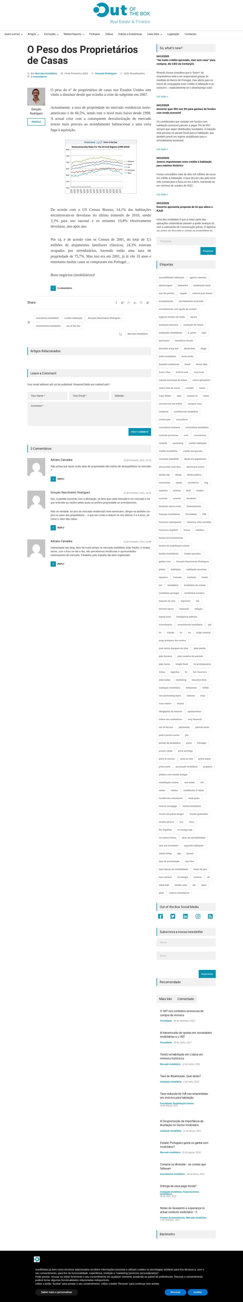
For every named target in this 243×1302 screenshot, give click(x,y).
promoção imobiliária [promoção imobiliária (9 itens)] (186, 766)
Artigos (32, 34)
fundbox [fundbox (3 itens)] (200, 530)
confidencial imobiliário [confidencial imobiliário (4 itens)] (186, 411)
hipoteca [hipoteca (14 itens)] (163, 577)
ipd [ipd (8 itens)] (209, 624)
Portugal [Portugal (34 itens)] (201, 743)
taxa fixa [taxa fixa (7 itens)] (189, 861)
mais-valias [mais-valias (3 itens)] (164, 680)
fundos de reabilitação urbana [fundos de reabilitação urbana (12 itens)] (174, 546)
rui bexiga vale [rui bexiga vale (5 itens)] (184, 830)
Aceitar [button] (197, 1292)
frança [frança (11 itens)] (187, 530)
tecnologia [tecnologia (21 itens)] (182, 877)
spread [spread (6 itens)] (189, 853)
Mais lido (165, 999)
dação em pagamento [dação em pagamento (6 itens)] (195, 459)
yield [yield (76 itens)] (161, 893)
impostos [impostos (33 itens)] (185, 601)
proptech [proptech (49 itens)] (207, 766)
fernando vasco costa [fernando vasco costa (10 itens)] (170, 506)
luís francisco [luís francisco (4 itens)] (200, 672)
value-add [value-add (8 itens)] (164, 885)
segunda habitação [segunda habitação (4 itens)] (194, 845)
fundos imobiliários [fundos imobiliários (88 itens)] (169, 553)
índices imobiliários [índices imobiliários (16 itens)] (179, 893)
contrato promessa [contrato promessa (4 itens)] (168, 435)
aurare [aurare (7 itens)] (193, 317)
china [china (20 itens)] (206, 396)
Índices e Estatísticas (130, 34)
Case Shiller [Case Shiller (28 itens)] (165, 396)
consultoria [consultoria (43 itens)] (182, 419)
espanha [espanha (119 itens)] (163, 490)
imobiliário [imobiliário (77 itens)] (172, 585)
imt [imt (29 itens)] (197, 601)
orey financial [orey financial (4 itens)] (195, 719)
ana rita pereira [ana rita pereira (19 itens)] (166, 293)
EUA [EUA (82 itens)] (188, 490)
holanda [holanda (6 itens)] (177, 577)
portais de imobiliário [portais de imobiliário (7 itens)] (170, 743)
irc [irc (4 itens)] (160, 632)
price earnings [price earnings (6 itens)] (185, 751)
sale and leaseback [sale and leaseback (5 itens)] (168, 845)
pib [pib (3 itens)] (186, 735)
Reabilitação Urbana (183, 1103)
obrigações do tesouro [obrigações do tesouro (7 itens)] (170, 711)
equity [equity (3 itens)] (179, 482)
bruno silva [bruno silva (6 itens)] (164, 372)
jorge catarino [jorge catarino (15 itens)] (203, 632)
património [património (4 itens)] (184, 727)
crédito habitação (73, 318)
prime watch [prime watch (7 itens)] (204, 759)
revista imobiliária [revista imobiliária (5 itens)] (192, 806)
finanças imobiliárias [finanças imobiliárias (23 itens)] (169, 514)
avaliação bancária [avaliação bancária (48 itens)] (168, 325)
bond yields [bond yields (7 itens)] (187, 356)
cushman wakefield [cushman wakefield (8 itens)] (169, 459)
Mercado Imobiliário (46, 73)
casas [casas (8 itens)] (202, 388)
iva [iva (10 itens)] (189, 632)
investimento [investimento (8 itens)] (165, 624)
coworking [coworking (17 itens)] (177, 443)
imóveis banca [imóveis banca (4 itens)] (166, 609)
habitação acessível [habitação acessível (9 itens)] (196, 569)
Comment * (89, 414)
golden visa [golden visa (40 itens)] (165, 561)
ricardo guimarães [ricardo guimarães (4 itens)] (198, 814)
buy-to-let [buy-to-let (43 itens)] (199, 372)
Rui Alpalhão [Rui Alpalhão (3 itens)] (165, 830)
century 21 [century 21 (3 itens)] (192, 396)
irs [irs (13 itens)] (181, 632)
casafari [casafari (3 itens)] (190, 388)
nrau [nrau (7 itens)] (202, 695)
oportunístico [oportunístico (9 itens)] (194, 711)
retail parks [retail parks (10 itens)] (194, 798)
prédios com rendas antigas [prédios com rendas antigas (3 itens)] (173, 774)
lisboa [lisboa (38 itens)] (162, 672)
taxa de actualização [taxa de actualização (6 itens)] (169, 861)
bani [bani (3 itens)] (204, 333)
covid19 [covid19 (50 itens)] (163, 443)
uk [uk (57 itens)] (208, 877)
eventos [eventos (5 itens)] (177, 498)
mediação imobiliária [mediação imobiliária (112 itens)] (169, 688)
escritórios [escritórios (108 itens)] (193, 482)
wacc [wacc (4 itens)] (203, 885)
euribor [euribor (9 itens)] (200, 490)
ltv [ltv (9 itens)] (186, 672)
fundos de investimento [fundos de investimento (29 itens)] (171, 538)
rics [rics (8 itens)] (181, 822)
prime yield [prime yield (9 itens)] (164, 766)
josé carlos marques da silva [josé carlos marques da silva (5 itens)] (173, 648)
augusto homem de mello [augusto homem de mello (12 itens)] (172, 317)
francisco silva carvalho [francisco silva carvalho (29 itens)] (199, 522)
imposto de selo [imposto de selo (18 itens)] (167, 601)
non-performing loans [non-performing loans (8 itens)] (170, 695)
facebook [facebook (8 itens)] (191, 498)
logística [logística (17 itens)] (175, 672)
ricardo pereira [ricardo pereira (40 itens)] (166, 822)
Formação (50, 34)
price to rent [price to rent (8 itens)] (186, 759)
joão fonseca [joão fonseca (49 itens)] (165, 656)
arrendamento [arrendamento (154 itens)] (166, 301)
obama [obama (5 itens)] (180, 703)
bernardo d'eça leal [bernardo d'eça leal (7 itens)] (168, 348)
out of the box (73, 326)
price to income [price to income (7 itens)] (167, 759)
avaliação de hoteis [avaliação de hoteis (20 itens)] (193, 325)
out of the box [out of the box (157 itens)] (166, 727)
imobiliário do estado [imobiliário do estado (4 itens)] (195, 585)
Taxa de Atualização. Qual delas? (180, 1076)
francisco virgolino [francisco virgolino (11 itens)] (168, 530)
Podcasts (94, 34)
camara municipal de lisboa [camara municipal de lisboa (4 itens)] (173, 380)
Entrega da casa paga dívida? (178, 1186)
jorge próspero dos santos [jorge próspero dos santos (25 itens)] (172, 640)
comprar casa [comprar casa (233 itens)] (195, 404)
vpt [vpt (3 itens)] (194, 885)
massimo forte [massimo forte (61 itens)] (199, 680)
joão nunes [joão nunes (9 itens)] (164, 664)
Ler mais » (162, 96)
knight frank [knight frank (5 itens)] (182, 664)
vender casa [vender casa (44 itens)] (180, 885)
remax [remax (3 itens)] (162, 790)
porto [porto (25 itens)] (189, 743)
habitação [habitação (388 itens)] (176, 569)
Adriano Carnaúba (61, 541)
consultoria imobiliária (47, 318)
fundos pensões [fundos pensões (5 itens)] (192, 553)
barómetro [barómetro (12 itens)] (164, 340)
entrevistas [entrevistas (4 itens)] (164, 482)
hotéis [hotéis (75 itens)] (205, 577)
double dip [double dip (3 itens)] (164, 475)
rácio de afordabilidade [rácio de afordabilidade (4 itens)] (193, 838)
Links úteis (153, 34)
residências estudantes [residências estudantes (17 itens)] (171, 798)
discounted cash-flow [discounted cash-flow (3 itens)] (170, 467)
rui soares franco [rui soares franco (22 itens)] (167, 838)
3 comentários (39, 76)
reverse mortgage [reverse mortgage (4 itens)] (168, 806)
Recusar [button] (175, 1292)
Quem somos (12, 34)
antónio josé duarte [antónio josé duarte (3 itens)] (202, 293)
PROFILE (36, 122)
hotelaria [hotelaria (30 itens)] (191, 577)
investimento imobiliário (48, 326)
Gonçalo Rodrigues (106, 73)
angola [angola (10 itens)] (183, 293)
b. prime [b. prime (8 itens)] (192, 333)
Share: (31, 302)
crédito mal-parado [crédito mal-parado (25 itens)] (192, 451)
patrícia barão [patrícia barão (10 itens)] (202, 727)
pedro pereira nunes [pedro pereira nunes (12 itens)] (169, 735)
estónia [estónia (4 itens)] (177, 490)
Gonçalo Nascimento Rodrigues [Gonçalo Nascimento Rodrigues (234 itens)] (192, 561)
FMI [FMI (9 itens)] (204, 514)
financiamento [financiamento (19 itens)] (193, 506)
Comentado (185, 999)
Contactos (190, 34)
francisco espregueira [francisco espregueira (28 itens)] (170, 522)
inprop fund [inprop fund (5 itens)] (165, 617)
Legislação (173, 34)
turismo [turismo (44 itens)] (198, 877)
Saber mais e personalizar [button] (56, 1292)
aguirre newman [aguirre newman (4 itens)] (198, 277)
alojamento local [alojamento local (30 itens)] (201, 285)
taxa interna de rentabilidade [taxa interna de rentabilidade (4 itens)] (173, 869)
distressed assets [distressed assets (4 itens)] (195, 467)
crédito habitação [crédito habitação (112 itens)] (198, 443)
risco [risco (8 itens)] (191, 822)
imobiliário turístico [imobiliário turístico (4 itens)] (194, 593)
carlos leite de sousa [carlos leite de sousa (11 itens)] (169, 388)
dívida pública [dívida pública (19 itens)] (194, 475)
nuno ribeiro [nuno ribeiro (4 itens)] (165, 703)
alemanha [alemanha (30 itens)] (183, 285)
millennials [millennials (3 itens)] (191, 688)
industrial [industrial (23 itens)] (184, 609)
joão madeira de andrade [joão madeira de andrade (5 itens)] (190, 656)
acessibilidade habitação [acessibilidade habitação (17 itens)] (171, 277)
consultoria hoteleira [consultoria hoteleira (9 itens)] (169, 427)
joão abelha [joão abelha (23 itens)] (199, 648)
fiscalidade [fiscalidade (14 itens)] (191, 514)
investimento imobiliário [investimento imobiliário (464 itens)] (190, 624)
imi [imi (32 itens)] (160, 585)
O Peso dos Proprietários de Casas (82, 55)
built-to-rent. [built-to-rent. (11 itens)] (182, 372)
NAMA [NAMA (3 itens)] (205, 688)
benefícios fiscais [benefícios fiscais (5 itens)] (184, 340)
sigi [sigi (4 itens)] (179, 853)
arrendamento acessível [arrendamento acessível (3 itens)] (191, 301)
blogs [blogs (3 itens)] (204, 348)
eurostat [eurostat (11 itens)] (163, 498)
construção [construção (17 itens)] (164, 419)
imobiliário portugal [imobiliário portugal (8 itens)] (169, 593)
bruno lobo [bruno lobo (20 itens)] (201, 364)
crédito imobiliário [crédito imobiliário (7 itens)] (168, 451)
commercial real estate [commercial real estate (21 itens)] (170, 404)
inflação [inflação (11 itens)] (199, 609)
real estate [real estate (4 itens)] (189, 782)
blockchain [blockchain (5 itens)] (189, 348)
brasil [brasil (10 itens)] (187, 364)
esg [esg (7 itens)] (206, 482)
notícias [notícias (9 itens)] (191, 695)
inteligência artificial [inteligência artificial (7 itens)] (186, 617)
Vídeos (109, 34)
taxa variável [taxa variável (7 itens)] (165, 877)
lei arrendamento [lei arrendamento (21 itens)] (202, 664)
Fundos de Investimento (172, 1217)
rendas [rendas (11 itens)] (174, 790)
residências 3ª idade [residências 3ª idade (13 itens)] (193, 790)
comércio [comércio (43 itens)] (163, 411)
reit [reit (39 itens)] (202, 782)
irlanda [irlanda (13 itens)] (170, 632)
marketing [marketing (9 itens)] (181, 680)
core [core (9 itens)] (186, 435)
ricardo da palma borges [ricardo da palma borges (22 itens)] (171, 814)
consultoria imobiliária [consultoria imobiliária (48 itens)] (197, 427)
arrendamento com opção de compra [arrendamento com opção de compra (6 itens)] (178, 309)
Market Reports (72, 34)
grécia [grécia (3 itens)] (162, 569)
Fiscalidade (166, 1021)
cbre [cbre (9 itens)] (179, 396)
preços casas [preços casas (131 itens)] (165, 751)
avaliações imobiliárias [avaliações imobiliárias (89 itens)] (170, 333)
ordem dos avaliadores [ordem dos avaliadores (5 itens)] (170, 719)
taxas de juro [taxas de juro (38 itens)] (200, 869)
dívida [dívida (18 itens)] (178, 475)
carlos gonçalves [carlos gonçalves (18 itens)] (201, 380)
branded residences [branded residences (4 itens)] (169, 364)
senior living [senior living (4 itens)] (165, 853)
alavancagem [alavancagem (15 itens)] (165, 285)
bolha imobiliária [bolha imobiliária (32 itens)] (167, 356)
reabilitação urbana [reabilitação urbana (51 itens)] (169, 782)
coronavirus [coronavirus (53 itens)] (200, 435)
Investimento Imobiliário (172, 1174)
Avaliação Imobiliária (170, 1082)
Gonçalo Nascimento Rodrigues (104, 318)
